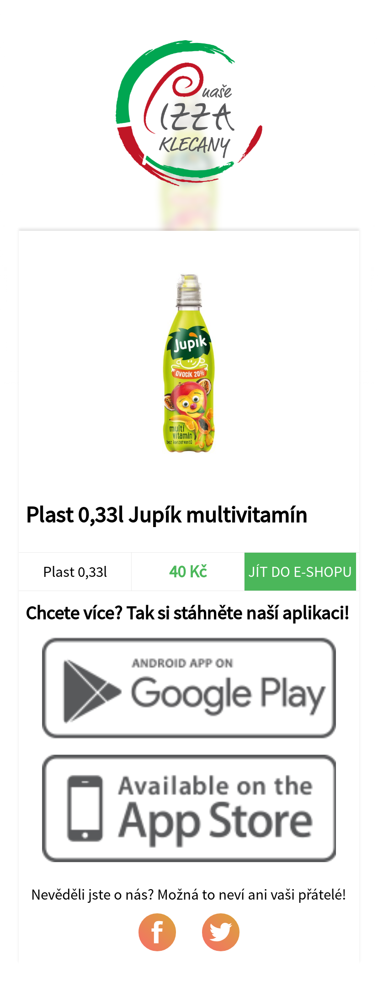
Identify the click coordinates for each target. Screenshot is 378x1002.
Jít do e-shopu (300, 571)
